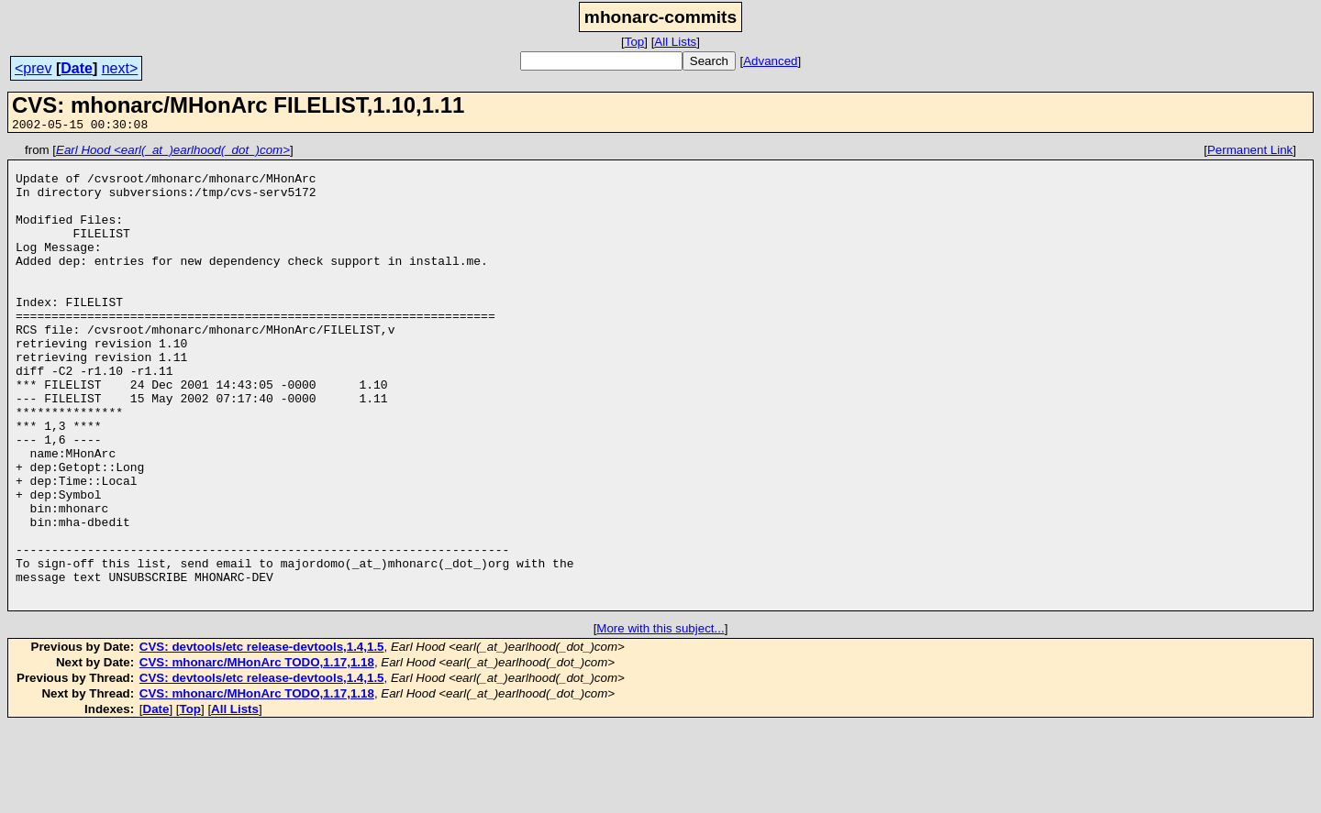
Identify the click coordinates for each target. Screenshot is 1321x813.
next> (120, 68)
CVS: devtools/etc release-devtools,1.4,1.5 (261, 735)
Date (77, 68)
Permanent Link (1250, 152)
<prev (33, 68)
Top (635, 42)
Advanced (770, 61)
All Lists (675, 42)
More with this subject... (660, 716)
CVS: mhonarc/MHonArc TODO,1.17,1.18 (256, 750)
